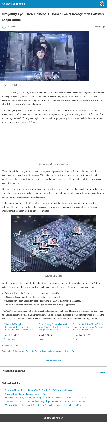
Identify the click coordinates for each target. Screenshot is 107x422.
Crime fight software (16, 351)
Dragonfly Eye (32, 351)
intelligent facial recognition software (55, 351)
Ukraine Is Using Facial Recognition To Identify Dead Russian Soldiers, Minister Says (18, 327)
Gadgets (42, 339)
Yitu (73, 351)
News (75, 339)
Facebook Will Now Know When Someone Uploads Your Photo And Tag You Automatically (88, 327)
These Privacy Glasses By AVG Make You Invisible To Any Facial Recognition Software (54, 327)
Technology (9, 339)
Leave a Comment (53, 360)
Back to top (100, 372)
